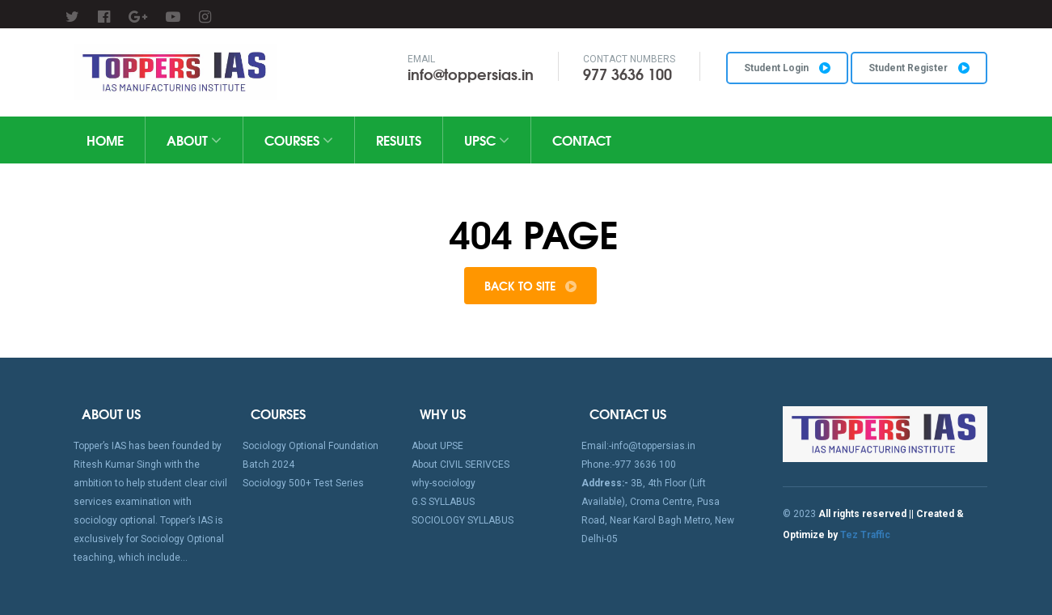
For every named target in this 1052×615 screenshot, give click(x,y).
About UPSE (437, 446)
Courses (298, 139)
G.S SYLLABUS (443, 501)
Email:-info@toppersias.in (638, 446)
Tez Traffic (865, 535)
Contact (581, 139)
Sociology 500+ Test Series (303, 483)
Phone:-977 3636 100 (628, 464)
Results (398, 139)
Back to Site (530, 286)
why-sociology (443, 483)
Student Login (787, 68)
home (105, 139)
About (194, 139)
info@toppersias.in (471, 73)
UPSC (486, 139)
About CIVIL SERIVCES (460, 464)
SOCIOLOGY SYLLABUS (462, 520)
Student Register (919, 68)
